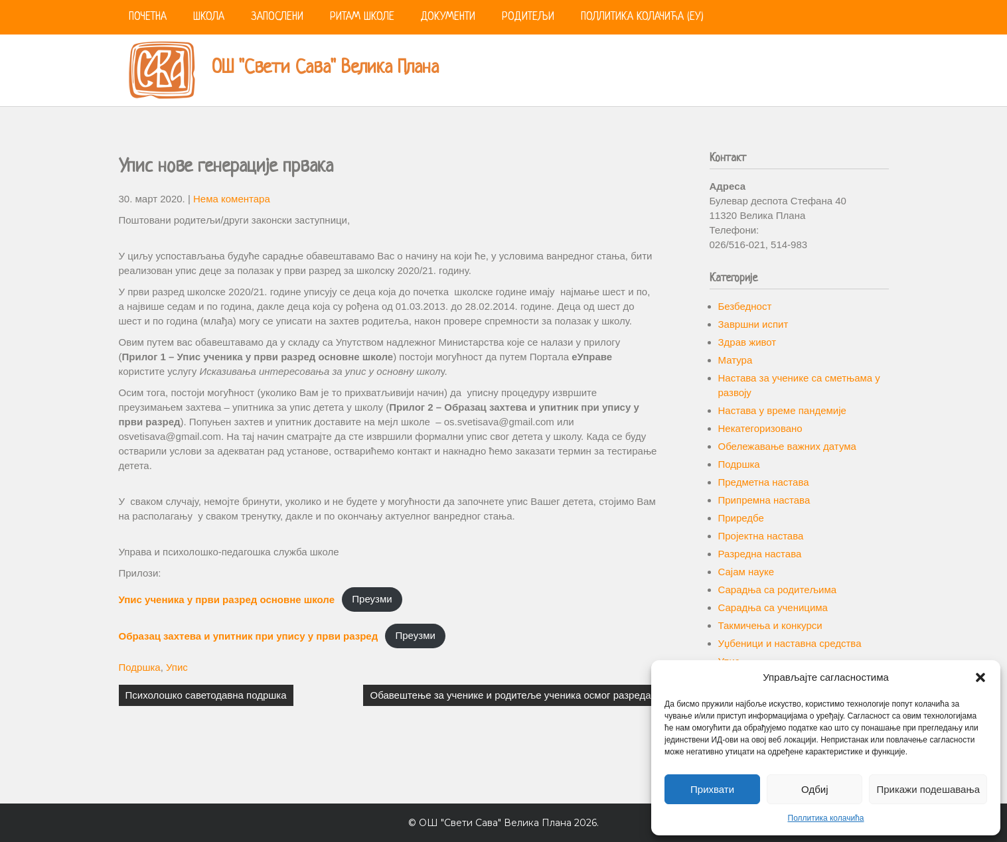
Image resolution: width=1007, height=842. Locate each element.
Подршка (140, 667)
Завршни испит (753, 324)
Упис (177, 667)
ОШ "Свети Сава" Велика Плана (325, 68)
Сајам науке (746, 571)
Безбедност (745, 306)
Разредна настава (760, 553)
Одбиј (814, 789)
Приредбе (741, 518)
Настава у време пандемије (782, 410)
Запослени (277, 17)
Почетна (148, 17)
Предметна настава (763, 482)
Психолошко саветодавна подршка (206, 695)
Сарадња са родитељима (777, 589)
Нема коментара (231, 198)
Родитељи (528, 17)
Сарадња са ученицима (773, 607)
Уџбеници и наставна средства (790, 643)
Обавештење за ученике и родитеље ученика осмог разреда (510, 695)
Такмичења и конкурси (770, 625)
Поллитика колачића (826, 818)
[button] (980, 677)
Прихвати (712, 789)
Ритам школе (362, 17)
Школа (208, 17)
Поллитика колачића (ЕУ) (642, 17)
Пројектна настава (761, 535)
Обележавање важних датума (787, 446)
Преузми (372, 598)
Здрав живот (747, 342)
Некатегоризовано (760, 428)
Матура (735, 360)
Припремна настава (764, 500)
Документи (448, 17)
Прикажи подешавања (928, 789)
